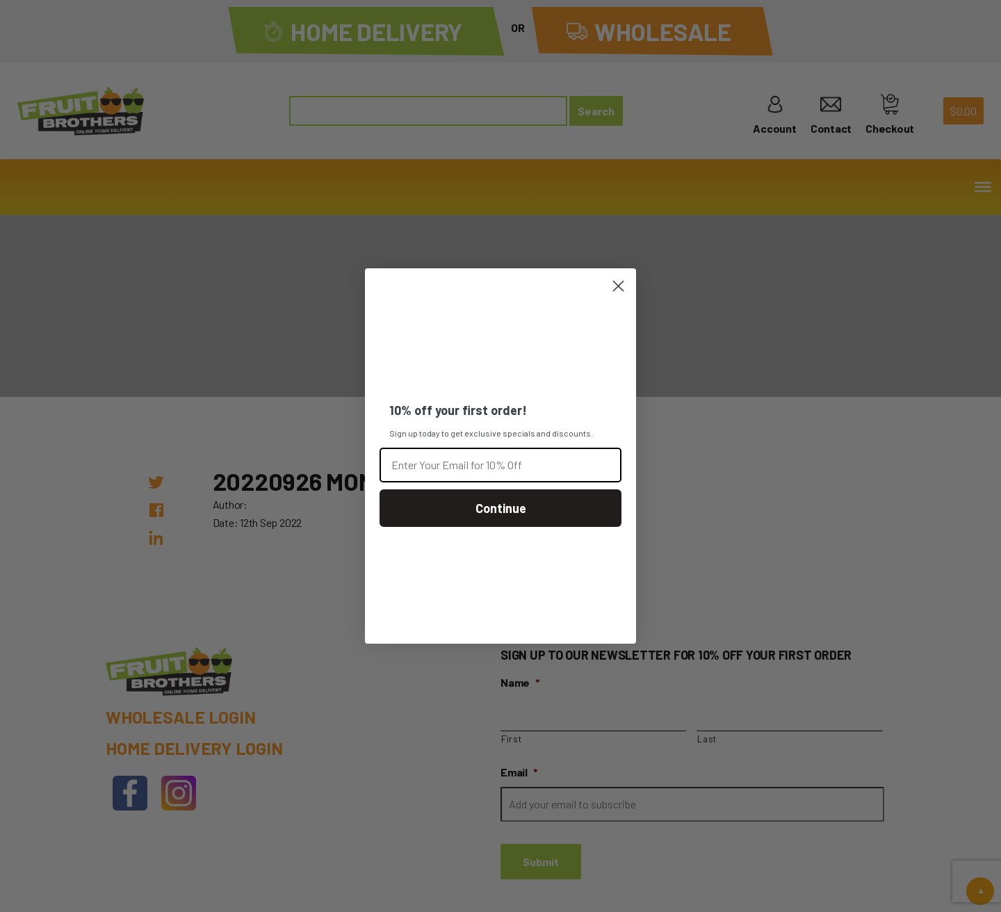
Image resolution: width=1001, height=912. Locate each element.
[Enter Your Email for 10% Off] (500, 465)
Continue (500, 508)
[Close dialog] (618, 286)
